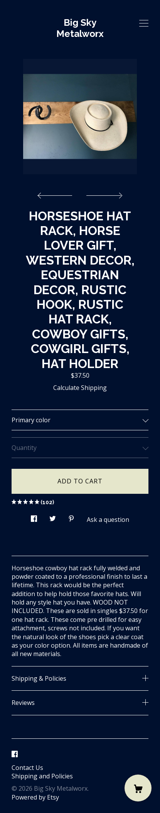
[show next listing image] (103, 193)
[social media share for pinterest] (71, 516)
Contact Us (27, 767)
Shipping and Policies (42, 776)
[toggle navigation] (143, 23)
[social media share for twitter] (52, 516)
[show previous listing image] (56, 193)
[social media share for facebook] (34, 516)
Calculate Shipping (80, 387)
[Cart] (138, 788)
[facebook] (15, 754)
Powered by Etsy (35, 797)
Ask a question (108, 519)
